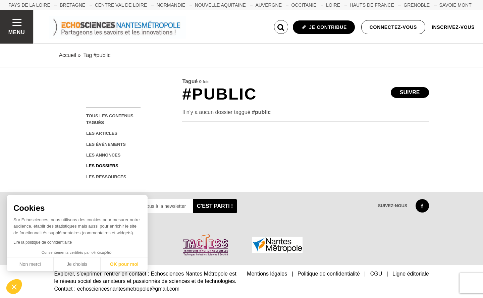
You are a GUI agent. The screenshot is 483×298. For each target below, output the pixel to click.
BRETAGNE (72, 5)
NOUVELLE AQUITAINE (220, 5)
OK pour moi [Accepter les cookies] (124, 264)
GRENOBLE (417, 5)
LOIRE (333, 5)
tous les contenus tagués (109, 119)
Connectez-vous (393, 27)
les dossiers (102, 165)
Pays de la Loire (29, 5)
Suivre (410, 92)
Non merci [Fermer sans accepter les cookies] (30, 264)
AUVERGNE (268, 5)
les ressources (106, 176)
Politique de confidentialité (329, 274)
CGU (376, 274)
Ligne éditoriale (410, 274)
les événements (106, 144)
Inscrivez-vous (453, 27)
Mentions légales (267, 274)
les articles (101, 133)
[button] (14, 287)
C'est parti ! (215, 206)
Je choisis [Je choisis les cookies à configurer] (77, 264)
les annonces (103, 155)
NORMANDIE (171, 5)
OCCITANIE (303, 5)
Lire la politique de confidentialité (42, 242)
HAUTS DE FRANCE (372, 5)
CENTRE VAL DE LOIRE (121, 5)
